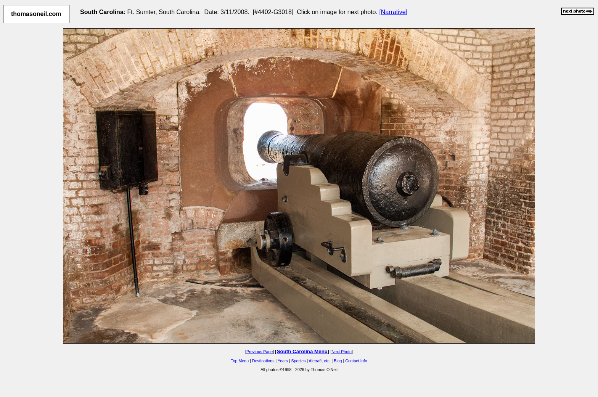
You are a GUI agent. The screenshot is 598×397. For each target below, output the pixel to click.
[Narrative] (393, 12)
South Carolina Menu (302, 351)
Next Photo (341, 351)
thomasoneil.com (36, 14)
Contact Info (356, 360)
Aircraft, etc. (320, 360)
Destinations (263, 360)
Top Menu (240, 360)
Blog (338, 360)
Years (283, 360)
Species (298, 360)
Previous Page (259, 351)
